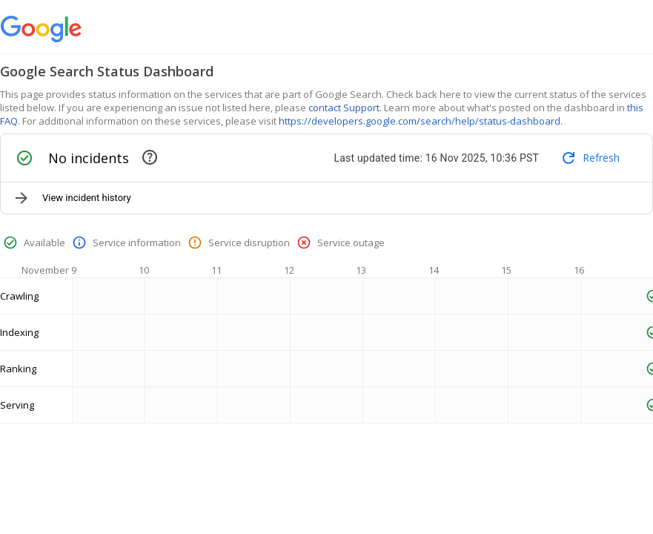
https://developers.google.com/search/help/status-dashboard (419, 121)
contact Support (343, 107)
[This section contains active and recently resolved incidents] (150, 157)
